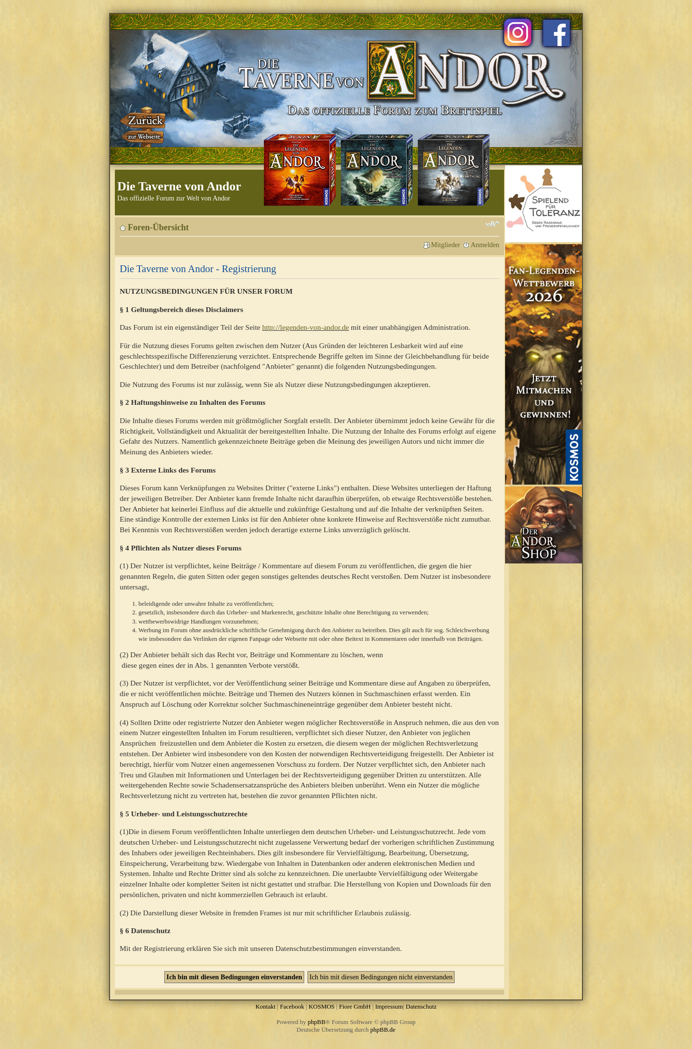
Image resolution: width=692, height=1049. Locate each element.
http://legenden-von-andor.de (305, 327)
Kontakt (265, 1006)
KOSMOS (321, 1006)
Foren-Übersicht (158, 227)
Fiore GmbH (355, 1006)
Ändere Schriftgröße (492, 224)
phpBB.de (383, 1029)
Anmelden (484, 245)
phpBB (316, 1021)
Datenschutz (421, 1006)
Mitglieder (445, 245)
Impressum (389, 1006)
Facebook (292, 1006)
